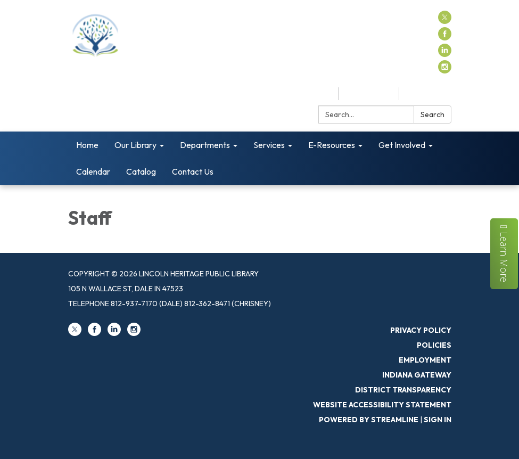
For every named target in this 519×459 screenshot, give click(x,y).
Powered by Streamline (368, 419)
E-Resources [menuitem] (331, 145)
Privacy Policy (420, 330)
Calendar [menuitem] (93, 171)
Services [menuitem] (269, 145)
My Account (369, 93)
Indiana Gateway (416, 375)
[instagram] (444, 70)
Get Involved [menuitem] (401, 145)
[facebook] (444, 37)
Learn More (504, 253)
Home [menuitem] (87, 145)
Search (432, 114)
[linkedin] (444, 53)
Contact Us (428, 93)
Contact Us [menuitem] (192, 171)
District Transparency (403, 390)
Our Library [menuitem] (135, 145)
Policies (434, 345)
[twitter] (444, 20)
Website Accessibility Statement (382, 404)
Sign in (437, 419)
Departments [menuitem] (205, 145)
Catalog (315, 93)
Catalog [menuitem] (141, 171)
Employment (425, 360)
